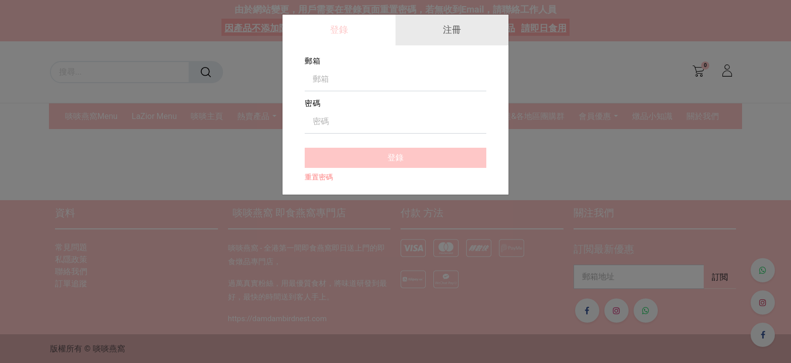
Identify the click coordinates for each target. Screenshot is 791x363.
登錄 (395, 157)
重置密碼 (319, 177)
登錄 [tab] (339, 29)
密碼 (313, 103)
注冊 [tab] (452, 29)
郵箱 (313, 61)
